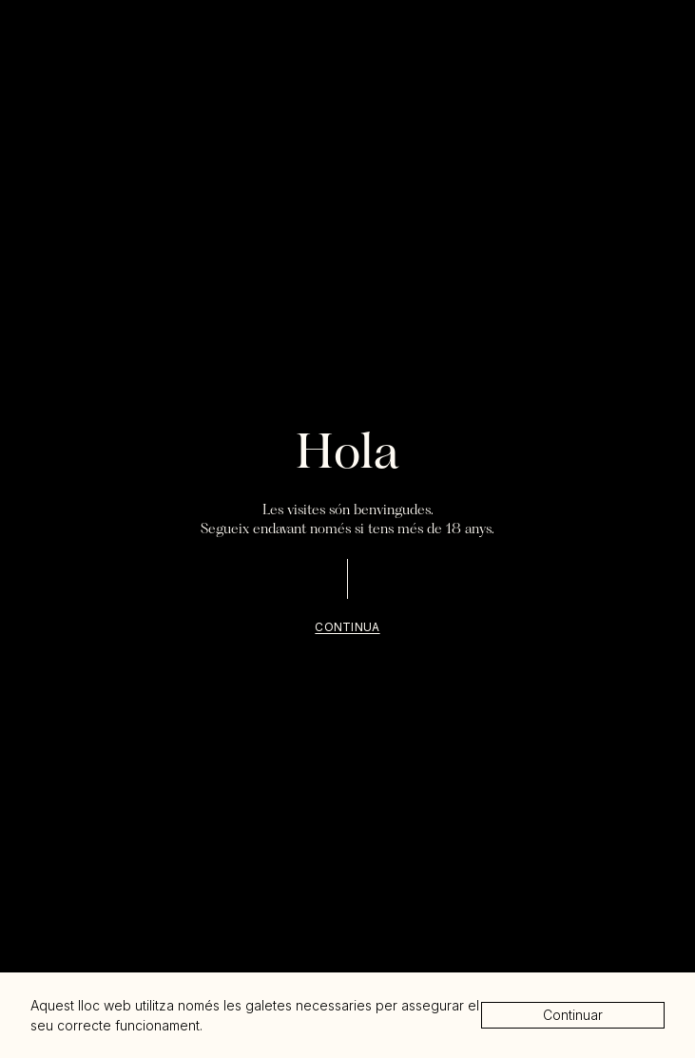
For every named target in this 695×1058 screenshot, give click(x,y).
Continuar (573, 1015)
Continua (347, 627)
